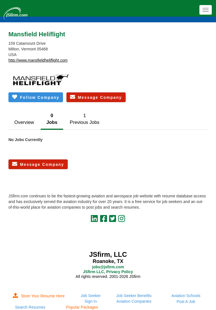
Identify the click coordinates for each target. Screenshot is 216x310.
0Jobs (51, 119)
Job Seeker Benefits (134, 295)
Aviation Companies (133, 301)
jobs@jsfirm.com (108, 267)
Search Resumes (30, 307)
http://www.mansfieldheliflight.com (38, 60)
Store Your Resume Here (39, 296)
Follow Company (35, 97)
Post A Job (186, 301)
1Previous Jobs (84, 119)
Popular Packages (82, 307)
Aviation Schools (185, 295)
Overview (24, 122)
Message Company (96, 97)
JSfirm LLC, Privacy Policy (108, 271)
